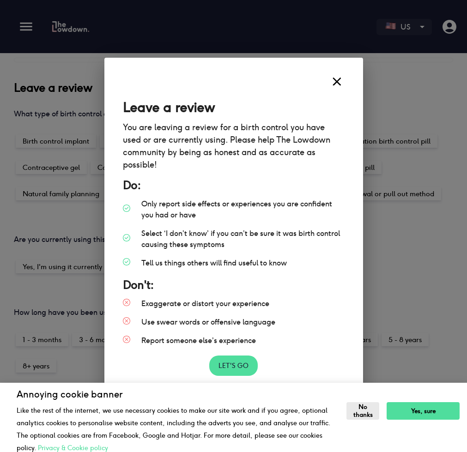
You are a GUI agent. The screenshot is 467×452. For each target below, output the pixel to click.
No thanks (363, 411)
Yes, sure (423, 411)
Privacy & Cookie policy (73, 448)
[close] (337, 82)
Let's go (233, 366)
